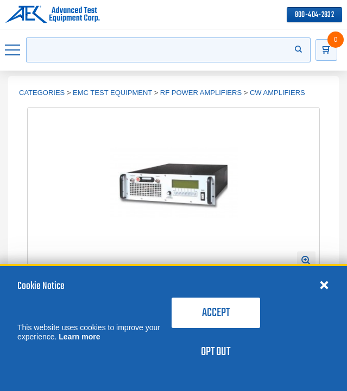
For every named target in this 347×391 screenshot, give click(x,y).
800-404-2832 (314, 15)
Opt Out (215, 352)
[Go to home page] (52, 14)
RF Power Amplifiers (201, 93)
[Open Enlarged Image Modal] (306, 260)
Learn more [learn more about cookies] (79, 336)
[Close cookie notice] (324, 284)
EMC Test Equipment (112, 93)
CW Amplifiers (277, 93)
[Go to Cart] (326, 50)
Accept (216, 313)
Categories (42, 93)
